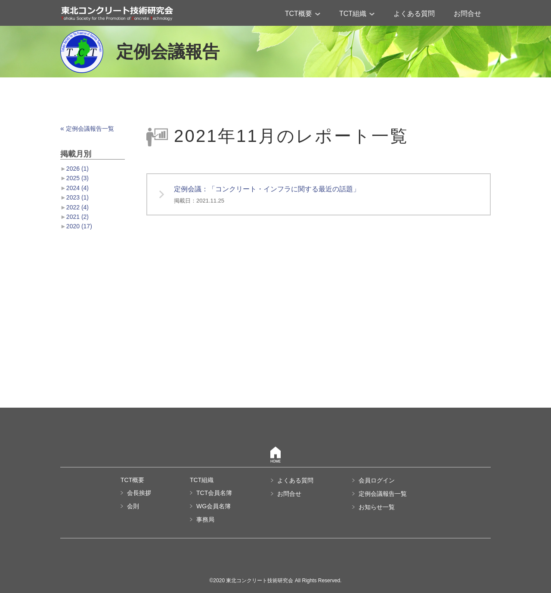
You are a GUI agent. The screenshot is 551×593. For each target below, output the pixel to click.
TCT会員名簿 (214, 492)
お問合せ (467, 13)
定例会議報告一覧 (87, 128)
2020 (79, 226)
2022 (77, 207)
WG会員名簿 (213, 506)
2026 (77, 168)
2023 (77, 197)
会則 (133, 506)
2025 (77, 178)
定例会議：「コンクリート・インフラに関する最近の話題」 (267, 194)
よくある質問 (414, 13)
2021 (77, 216)
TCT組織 (357, 13)
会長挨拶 (139, 492)
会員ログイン (377, 480)
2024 (77, 187)
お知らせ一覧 (377, 507)
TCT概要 (302, 13)
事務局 (205, 519)
